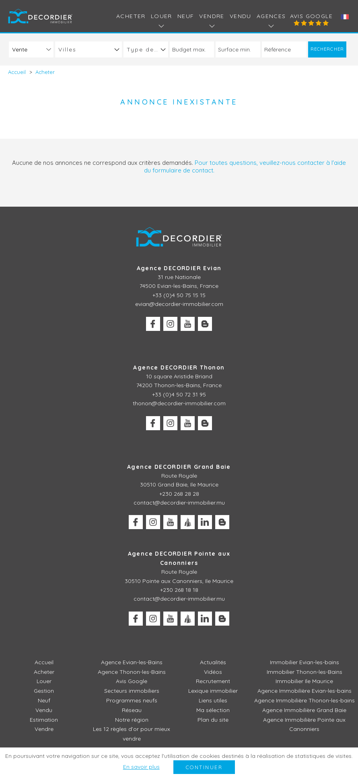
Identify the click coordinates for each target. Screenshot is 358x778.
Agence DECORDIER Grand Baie (179, 466)
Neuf (185, 16)
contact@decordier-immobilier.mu (179, 502)
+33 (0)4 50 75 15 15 (179, 295)
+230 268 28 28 (179, 493)
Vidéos (213, 671)
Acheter (131, 16)
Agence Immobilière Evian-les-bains (304, 690)
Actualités (213, 662)
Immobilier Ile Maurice (304, 681)
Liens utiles (213, 700)
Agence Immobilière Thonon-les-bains (304, 700)
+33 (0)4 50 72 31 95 (179, 394)
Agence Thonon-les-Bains (132, 671)
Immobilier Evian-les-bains (304, 662)
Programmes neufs (131, 700)
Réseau (132, 710)
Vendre (44, 729)
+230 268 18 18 (179, 589)
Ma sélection (213, 710)
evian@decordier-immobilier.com (179, 304)
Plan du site (213, 719)
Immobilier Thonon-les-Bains (304, 671)
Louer (44, 681)
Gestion (44, 690)
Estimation (44, 719)
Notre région (131, 719)
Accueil (44, 662)
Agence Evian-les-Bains (132, 662)
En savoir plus (141, 766)
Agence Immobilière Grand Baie (304, 710)
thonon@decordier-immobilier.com (179, 403)
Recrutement (213, 681)
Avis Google (311, 16)
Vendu (240, 16)
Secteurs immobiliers (131, 690)
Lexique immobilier (213, 690)
